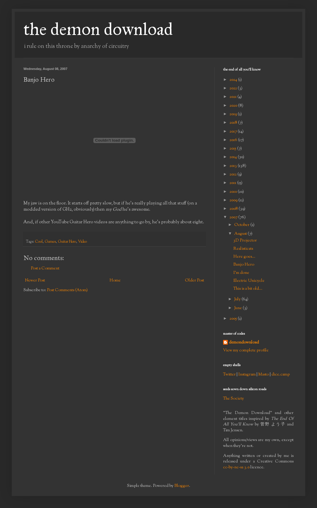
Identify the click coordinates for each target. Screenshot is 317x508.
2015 (233, 149)
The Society (233, 399)
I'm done (241, 273)
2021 (233, 97)
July (238, 299)
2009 (234, 200)
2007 (234, 217)
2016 (234, 140)
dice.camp (281, 375)
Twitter (229, 375)
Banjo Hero (243, 265)
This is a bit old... (247, 289)
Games (50, 241)
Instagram (247, 375)
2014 (234, 157)
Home (115, 281)
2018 (234, 123)
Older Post (194, 281)
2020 (234, 106)
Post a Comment (45, 268)
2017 (234, 132)
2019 (234, 114)
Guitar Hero (67, 241)
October (242, 225)
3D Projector (245, 241)
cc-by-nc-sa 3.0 (236, 467)
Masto (263, 375)
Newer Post (35, 281)
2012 (233, 174)
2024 (234, 80)
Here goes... (244, 257)
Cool (39, 241)
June (238, 308)
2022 (234, 88)
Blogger (181, 486)
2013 (234, 166)
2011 (233, 183)
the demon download (98, 29)
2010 (234, 192)
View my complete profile (246, 350)
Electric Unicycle (248, 281)
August (241, 234)
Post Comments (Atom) (67, 290)
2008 (234, 209)
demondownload (244, 343)
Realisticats (243, 249)
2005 (234, 319)
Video (82, 241)
